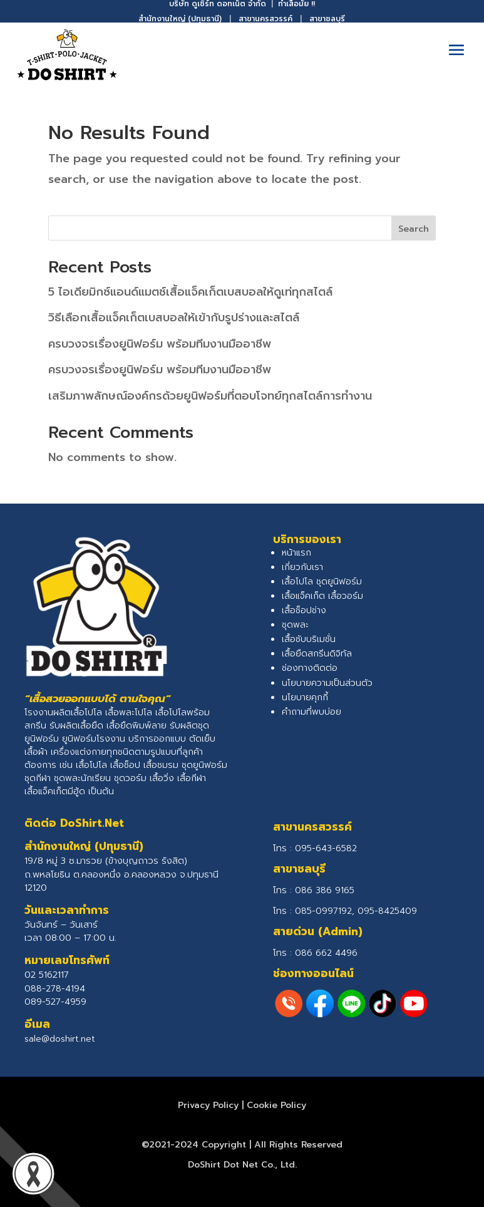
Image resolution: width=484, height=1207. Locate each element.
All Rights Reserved (298, 1144)
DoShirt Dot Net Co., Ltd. (242, 1164)
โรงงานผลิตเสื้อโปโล (63, 712)
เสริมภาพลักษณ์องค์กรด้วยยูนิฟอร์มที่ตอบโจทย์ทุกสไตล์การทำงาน (210, 396)
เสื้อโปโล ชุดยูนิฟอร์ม (322, 581)
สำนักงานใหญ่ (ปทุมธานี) (180, 18)
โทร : (313, 890)
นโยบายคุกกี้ (305, 697)
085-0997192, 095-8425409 (356, 911)
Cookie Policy (276, 1105)
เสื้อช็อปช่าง (304, 610)
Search (413, 229)
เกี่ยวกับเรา (302, 567)
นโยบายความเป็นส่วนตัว (327, 683)
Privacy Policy (208, 1105)
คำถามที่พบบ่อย (311, 711)
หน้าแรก (296, 552)
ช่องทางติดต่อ (309, 668)
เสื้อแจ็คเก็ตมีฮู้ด (54, 791)
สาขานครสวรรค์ (265, 18)
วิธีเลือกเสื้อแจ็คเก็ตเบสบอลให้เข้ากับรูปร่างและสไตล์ (173, 317)
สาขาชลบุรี (327, 18)
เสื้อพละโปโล (128, 712)
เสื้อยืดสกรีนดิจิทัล (317, 653)
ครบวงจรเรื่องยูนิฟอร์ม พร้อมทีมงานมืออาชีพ (159, 344)
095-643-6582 (326, 848)
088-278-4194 (54, 988)
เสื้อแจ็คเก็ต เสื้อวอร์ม (322, 596)
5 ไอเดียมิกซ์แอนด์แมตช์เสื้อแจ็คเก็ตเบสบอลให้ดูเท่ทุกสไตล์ (190, 292)
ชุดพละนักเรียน (82, 778)
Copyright (224, 1144)
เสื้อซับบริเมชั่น (309, 639)
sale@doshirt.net (59, 1038)
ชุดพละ (295, 624)
